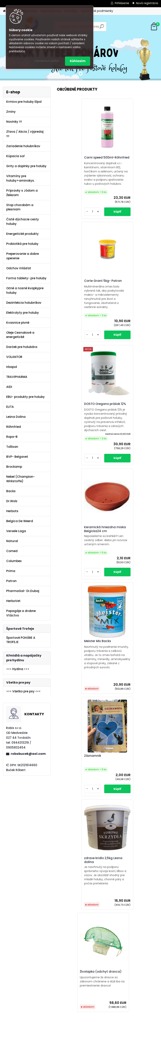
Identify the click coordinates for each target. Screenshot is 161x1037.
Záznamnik (120, 411)
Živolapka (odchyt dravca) (132, 525)
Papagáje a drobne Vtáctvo (21, 613)
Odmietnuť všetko (46, 61)
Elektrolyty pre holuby (22, 313)
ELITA (10, 407)
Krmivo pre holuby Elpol (24, 102)
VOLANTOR (14, 357)
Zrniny (11, 112)
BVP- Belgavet (17, 457)
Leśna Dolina (16, 417)
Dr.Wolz (11, 501)
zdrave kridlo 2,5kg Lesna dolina (79, 524)
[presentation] (59, 946)
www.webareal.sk (96, 1033)
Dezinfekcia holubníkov (23, 303)
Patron (11, 581)
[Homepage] (4, 11)
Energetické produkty (22, 234)
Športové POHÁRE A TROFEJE (20, 640)
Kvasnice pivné (17, 323)
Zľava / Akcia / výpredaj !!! (25, 134)
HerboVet (13, 601)
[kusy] (68, 1002)
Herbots (12, 511)
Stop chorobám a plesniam (19, 207)
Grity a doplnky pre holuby (26, 166)
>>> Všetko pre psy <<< (23, 691)
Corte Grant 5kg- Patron (130, 158)
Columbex (14, 561)
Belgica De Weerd (19, 521)
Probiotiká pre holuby (22, 244)
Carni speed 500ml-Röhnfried (75, 159)
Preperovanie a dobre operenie (22, 256)
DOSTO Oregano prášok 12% (80, 284)
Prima (10, 571)
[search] (102, 28)
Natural (12, 541)
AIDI (9, 387)
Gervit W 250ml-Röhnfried (79, 798)
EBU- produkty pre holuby (25, 397)
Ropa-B (12, 437)
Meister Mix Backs (73, 407)
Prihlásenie (122, 3)
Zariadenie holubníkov (23, 146)
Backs (11, 491)
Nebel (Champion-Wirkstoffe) (20, 479)
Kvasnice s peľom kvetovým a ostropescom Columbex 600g (81, 939)
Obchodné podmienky (97, 11)
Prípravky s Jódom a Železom (22, 192)
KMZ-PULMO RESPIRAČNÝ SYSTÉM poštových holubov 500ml (132, 653)
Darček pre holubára (21, 347)
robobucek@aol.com (28, 753)
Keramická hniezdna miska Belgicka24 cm (132, 289)
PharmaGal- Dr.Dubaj (22, 591)
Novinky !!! (14, 122)
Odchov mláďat (18, 268)
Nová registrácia (147, 3)
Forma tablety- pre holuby (26, 278)
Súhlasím (77, 61)
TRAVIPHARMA (16, 377)
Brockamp (14, 467)
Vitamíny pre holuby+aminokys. (20, 178)
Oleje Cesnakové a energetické (20, 335)
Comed (12, 551)
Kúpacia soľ (15, 156)
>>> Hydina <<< (17, 669)
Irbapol (11, 367)
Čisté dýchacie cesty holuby (22, 221)
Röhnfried (13, 427)
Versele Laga (16, 531)
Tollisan (12, 447)
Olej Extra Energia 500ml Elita (130, 938)
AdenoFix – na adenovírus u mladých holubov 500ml (80, 654)
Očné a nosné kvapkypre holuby (25, 290)
